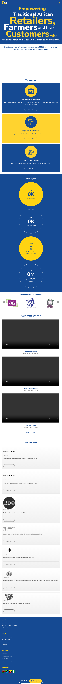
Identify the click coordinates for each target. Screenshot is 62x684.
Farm (3, 642)
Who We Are (5, 653)
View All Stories (31, 433)
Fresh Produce (5, 644)
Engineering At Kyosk (7, 656)
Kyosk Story (4, 623)
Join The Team (5, 658)
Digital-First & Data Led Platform (9, 625)
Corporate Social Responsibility (9, 661)
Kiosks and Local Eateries (7, 637)
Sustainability (5, 627)
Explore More (31, 109)
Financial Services (6, 639)
